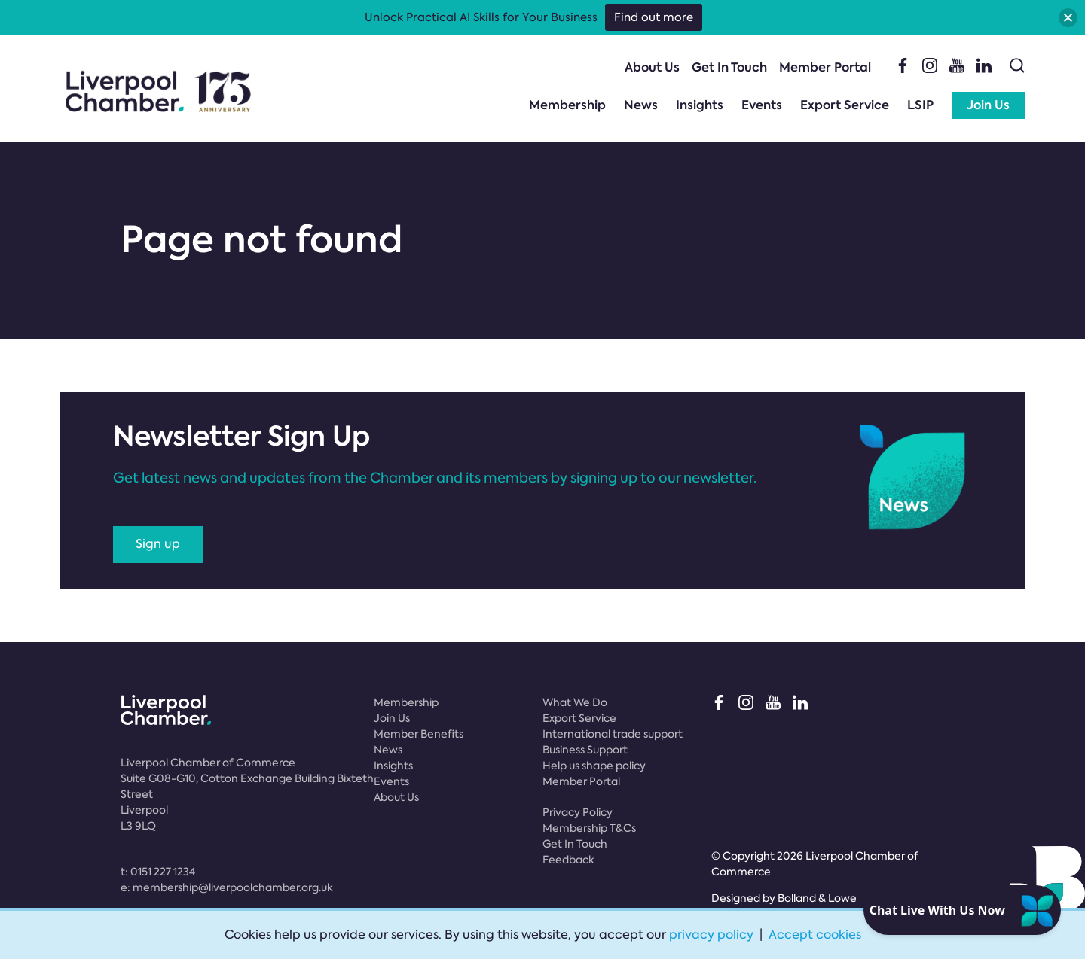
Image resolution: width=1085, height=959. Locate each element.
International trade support (612, 734)
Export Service (844, 105)
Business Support (585, 750)
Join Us (988, 105)
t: (158, 871)
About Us (652, 67)
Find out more (653, 17)
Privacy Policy (577, 812)
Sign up (158, 544)
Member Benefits (418, 734)
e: (227, 887)
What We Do (574, 702)
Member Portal (825, 67)
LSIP (920, 105)
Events (761, 105)
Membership (567, 105)
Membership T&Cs (589, 828)
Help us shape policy (594, 765)
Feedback (568, 859)
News (641, 105)
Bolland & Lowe (817, 898)
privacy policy (711, 934)
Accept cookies (815, 934)
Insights (699, 105)
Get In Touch (729, 67)
